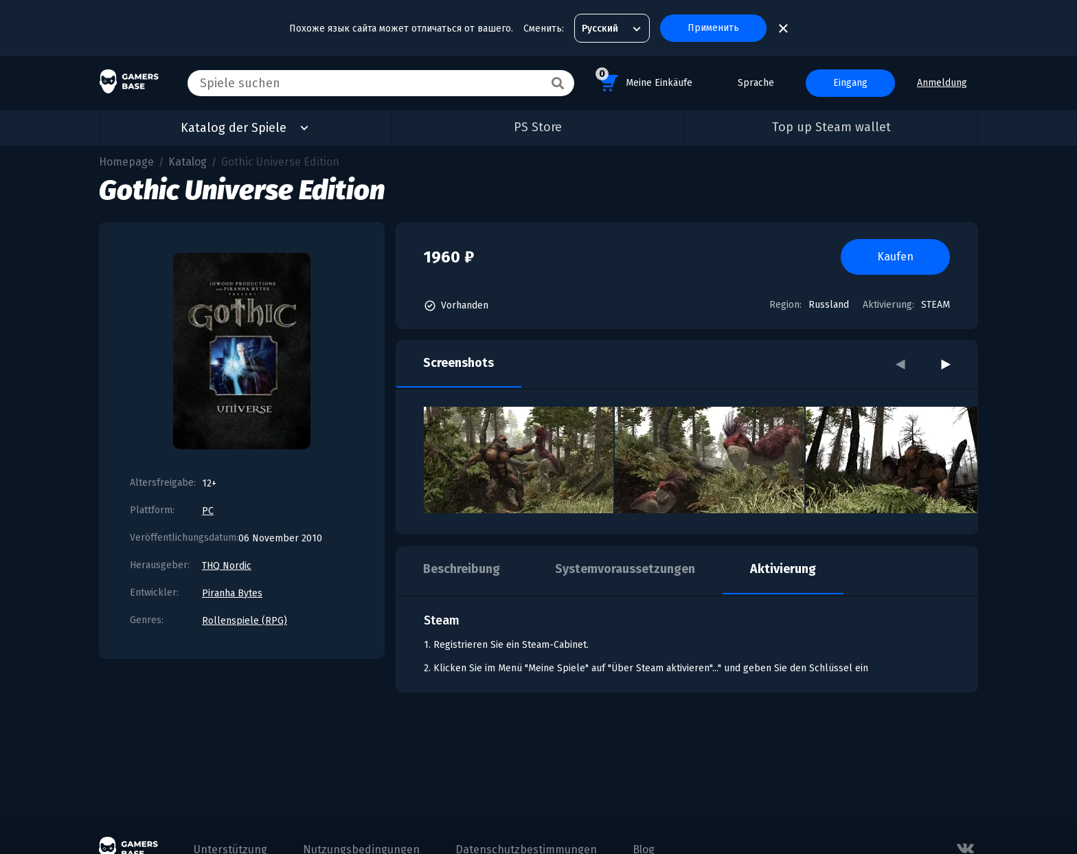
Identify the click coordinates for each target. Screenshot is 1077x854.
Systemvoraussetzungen (625, 568)
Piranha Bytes (232, 593)
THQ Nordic (226, 566)
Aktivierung (783, 568)
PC (208, 511)
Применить (713, 28)
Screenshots (458, 362)
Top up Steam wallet (831, 127)
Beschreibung (461, 568)
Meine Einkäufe (644, 80)
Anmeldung (942, 83)
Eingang (850, 83)
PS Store (538, 127)
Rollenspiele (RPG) (244, 621)
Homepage (126, 161)
